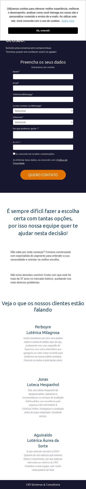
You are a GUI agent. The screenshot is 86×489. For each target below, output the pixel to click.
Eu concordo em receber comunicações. (34, 154)
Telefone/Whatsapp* (23, 94)
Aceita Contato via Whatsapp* (27, 105)
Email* (16, 83)
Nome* (16, 71)
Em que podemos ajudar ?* (26, 128)
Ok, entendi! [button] (43, 30)
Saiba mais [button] (67, 21)
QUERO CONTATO (43, 175)
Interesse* (18, 117)
